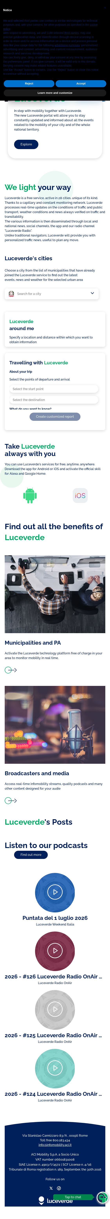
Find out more (31, 855)
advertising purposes (67, 1163)
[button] (105, 1124)
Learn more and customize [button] (55, 1211)
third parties (71, 1151)
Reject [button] (29, 1201)
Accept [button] (81, 1201)
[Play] (55, 892)
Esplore (26, 144)
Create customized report (55, 416)
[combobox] (53, 294)
